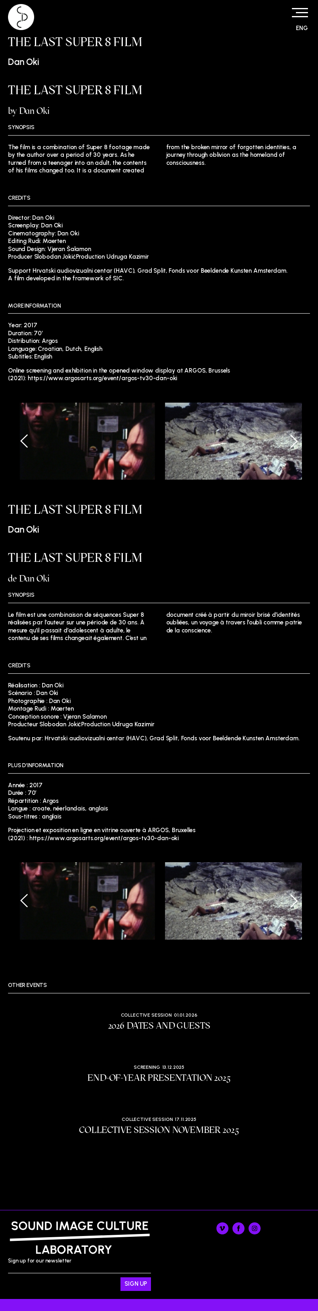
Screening (147, 1067)
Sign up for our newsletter (79, 1274)
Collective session (146, 1015)
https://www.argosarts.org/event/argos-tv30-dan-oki (102, 378)
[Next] (288, 441)
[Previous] (30, 441)
